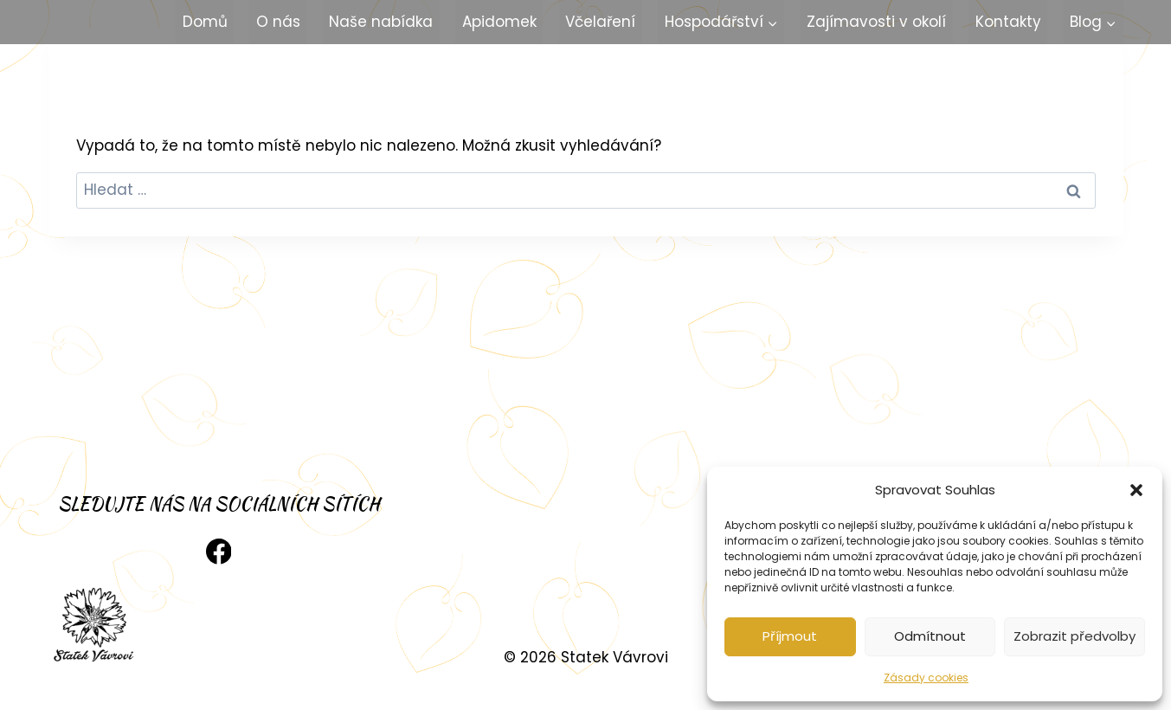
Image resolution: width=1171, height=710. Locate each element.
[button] (1136, 490)
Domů (205, 21)
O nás (278, 21)
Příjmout (789, 636)
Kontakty (1008, 21)
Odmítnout (930, 636)
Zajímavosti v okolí (876, 21)
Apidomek (499, 21)
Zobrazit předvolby (1074, 636)
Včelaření (600, 21)
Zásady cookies (926, 677)
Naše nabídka (381, 21)
